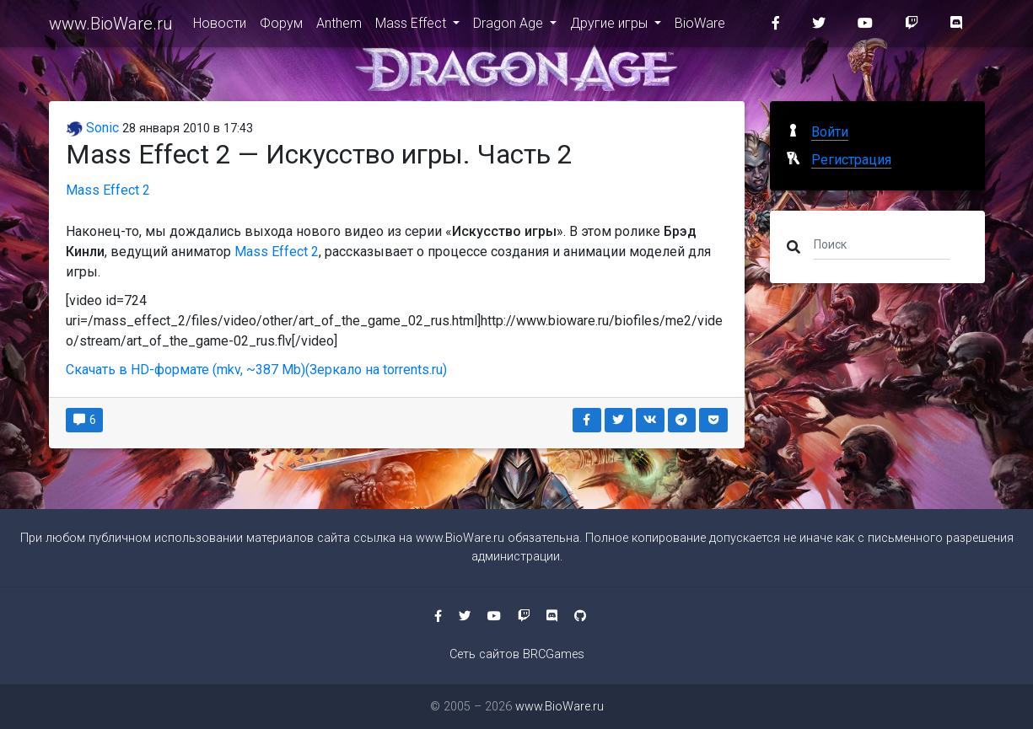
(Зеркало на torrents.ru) (376, 370)
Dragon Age (509, 27)
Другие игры (610, 27)
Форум (281, 27)
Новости (219, 27)
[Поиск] (882, 244)
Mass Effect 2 (108, 190)
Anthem (339, 27)
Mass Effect (412, 27)
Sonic (92, 128)
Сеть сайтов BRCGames (516, 654)
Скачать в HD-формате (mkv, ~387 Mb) (185, 370)
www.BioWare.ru (111, 27)
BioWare (700, 27)
